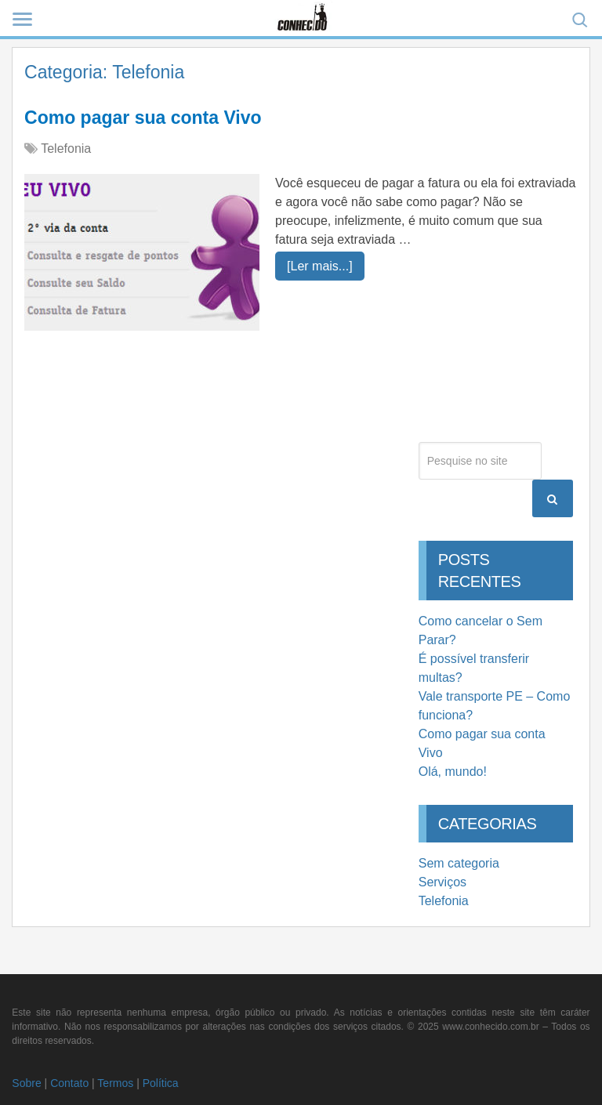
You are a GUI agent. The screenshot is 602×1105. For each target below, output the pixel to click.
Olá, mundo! (453, 771)
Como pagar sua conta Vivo (142, 117)
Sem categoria (459, 863)
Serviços (442, 882)
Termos (115, 1083)
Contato (69, 1083)
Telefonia (66, 148)
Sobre (26, 1083)
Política (161, 1083)
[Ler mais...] (320, 266)
